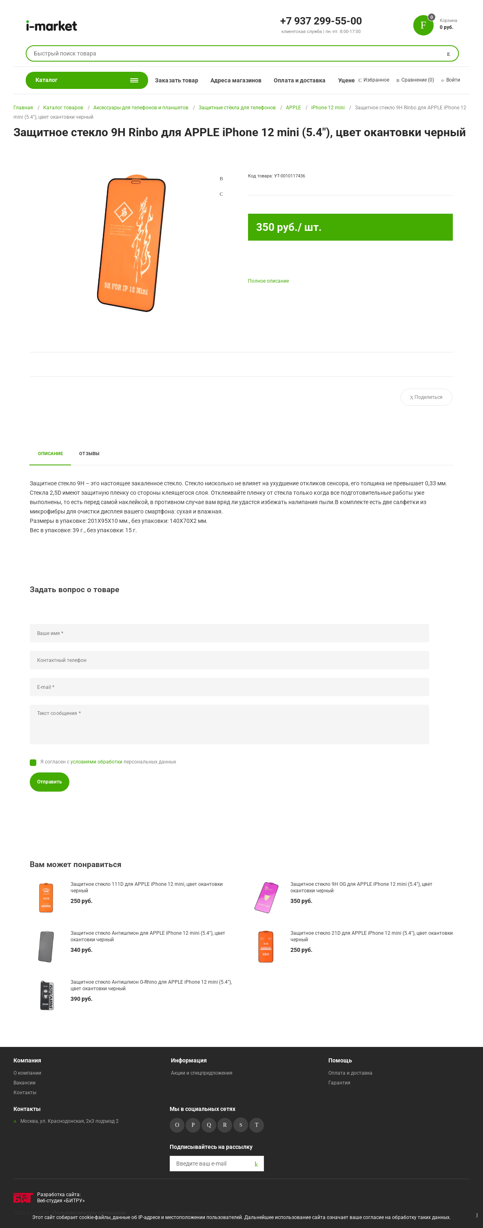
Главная (23, 108)
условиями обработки (96, 762)
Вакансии (24, 1083)
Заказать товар (176, 80)
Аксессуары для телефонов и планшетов (140, 108)
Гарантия (339, 1083)
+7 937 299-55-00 (321, 20)
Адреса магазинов (235, 80)
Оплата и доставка (300, 80)
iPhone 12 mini (328, 108)
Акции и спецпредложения (202, 1073)
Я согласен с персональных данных (108, 762)
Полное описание (268, 281)
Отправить (49, 782)
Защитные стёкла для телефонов (237, 108)
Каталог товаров (63, 108)
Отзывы (89, 453)
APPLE (293, 108)
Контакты (24, 1092)
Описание (50, 453)
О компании (27, 1073)
